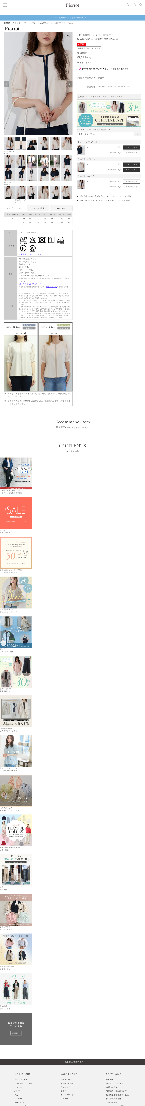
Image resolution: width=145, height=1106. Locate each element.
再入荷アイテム (67, 1083)
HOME (7, 23)
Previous (6, 84)
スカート (18, 1095)
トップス (32, 23)
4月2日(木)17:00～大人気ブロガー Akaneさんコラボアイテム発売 (106, 196)
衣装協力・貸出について (116, 1091)
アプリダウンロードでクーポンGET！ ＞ (73, 18)
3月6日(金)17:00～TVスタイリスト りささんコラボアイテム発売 (105, 200)
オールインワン (21, 1103)
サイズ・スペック (15, 208)
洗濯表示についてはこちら (30, 254)
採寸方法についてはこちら (30, 284)
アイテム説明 (38, 208)
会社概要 (110, 1080)
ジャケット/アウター (23, 1083)
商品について (51, 287)
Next (69, 84)
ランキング (65, 1087)
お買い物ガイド (112, 1087)
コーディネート (67, 1095)
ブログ (63, 1091)
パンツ (17, 1091)
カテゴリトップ (19, 23)
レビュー (61, 208)
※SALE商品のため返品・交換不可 (94, 129)
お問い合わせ (111, 1103)
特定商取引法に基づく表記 (117, 1095)
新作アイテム (66, 1080)
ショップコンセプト (114, 1083)
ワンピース (19, 1099)
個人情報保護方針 (113, 1099)
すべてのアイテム (21, 1080)
